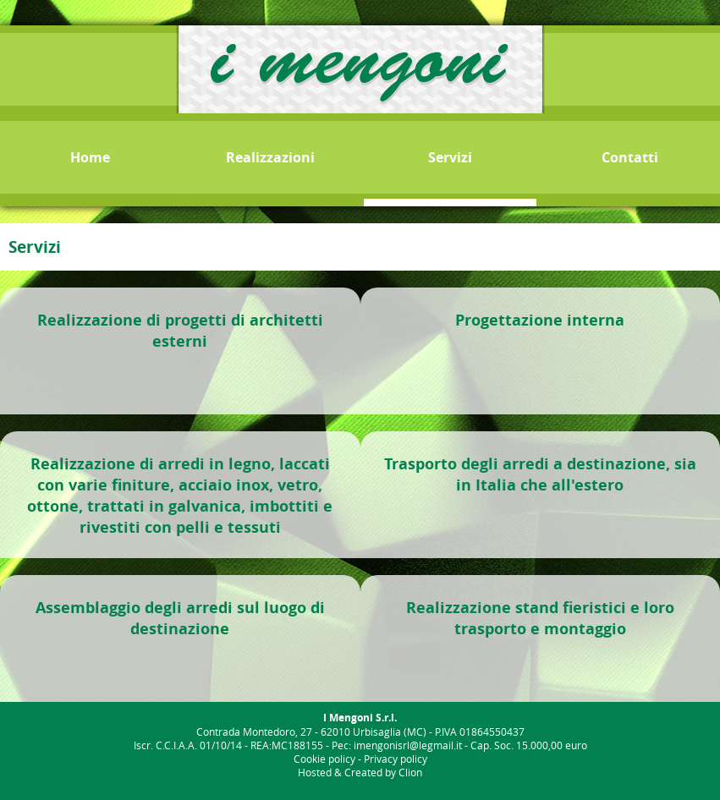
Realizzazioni (270, 157)
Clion (410, 772)
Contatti (630, 157)
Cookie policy (324, 758)
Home (90, 157)
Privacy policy (395, 758)
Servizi (450, 157)
